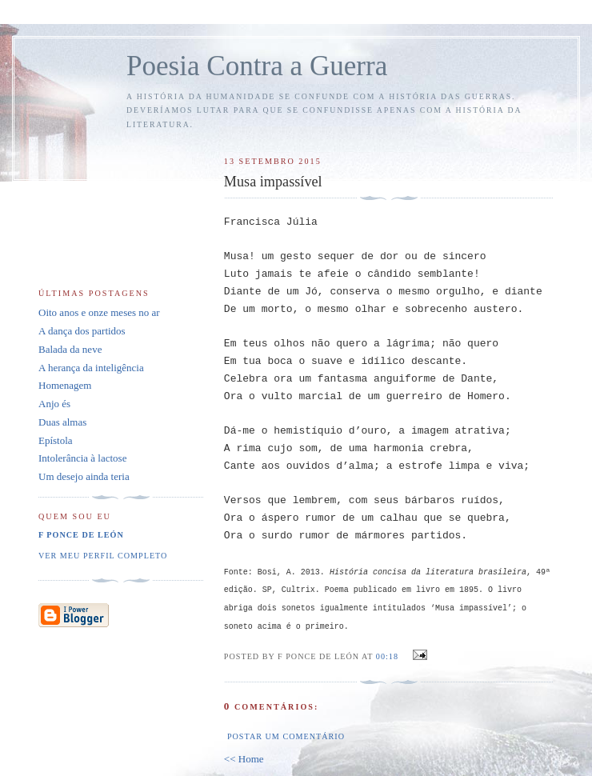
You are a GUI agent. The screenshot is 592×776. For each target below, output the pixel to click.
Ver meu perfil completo (102, 555)
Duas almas (62, 422)
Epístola (55, 440)
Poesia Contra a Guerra (256, 66)
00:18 (387, 656)
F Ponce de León (81, 534)
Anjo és (54, 404)
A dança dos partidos (82, 331)
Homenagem (64, 385)
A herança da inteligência (91, 368)
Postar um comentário (286, 736)
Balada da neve (70, 349)
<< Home (244, 759)
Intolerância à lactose (82, 458)
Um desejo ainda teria (84, 476)
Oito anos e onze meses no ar (99, 312)
